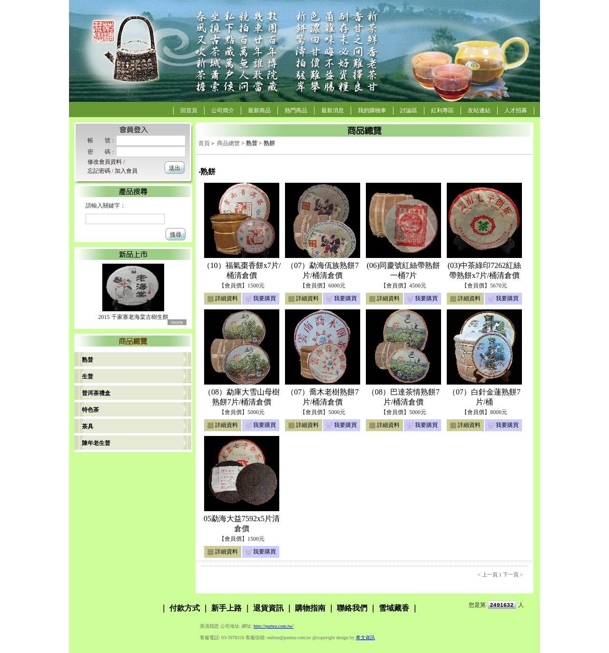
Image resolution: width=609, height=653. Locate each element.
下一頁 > (513, 574)
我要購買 (264, 298)
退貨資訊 (268, 608)
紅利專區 (442, 110)
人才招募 (515, 110)
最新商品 (259, 110)
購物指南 (310, 608)
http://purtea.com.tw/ (274, 626)
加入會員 (126, 171)
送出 (174, 168)
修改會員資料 (105, 161)
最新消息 (332, 110)
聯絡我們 (352, 608)
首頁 (204, 143)
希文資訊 (365, 637)
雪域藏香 (394, 608)
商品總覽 (228, 143)
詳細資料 (226, 298)
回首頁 (188, 110)
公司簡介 (222, 110)
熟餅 (269, 143)
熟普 (251, 143)
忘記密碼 (99, 171)
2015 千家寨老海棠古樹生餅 (133, 317)
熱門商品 (296, 110)
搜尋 (175, 234)
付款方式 (184, 608)
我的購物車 (372, 110)
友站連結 (479, 110)
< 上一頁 (488, 574)
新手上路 (226, 608)
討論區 (408, 110)
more (177, 322)
